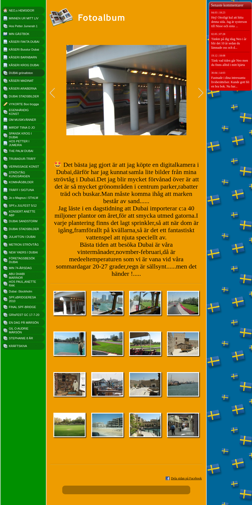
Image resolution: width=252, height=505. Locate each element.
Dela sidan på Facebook (186, 478)
